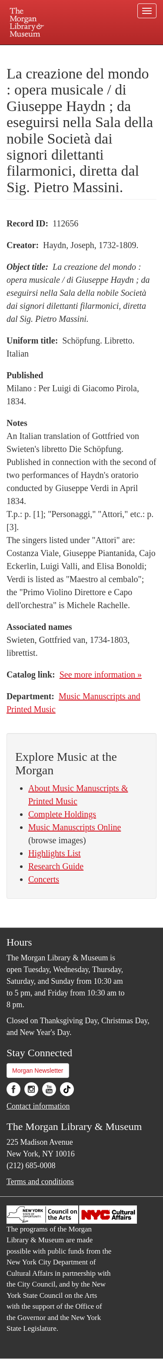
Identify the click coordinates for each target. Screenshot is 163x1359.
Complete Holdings (62, 814)
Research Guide (55, 866)
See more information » (101, 674)
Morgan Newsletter (37, 1070)
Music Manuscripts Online (74, 827)
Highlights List (54, 853)
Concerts (43, 879)
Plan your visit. (23, 51)
